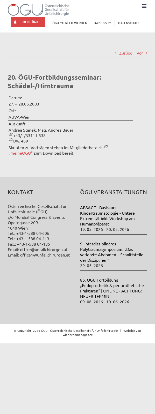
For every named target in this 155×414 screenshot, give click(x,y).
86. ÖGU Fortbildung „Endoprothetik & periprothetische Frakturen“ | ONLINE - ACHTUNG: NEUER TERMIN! (112, 287)
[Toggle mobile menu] (144, 6)
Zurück (125, 52)
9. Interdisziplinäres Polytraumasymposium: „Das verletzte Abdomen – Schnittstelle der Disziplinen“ (111, 251)
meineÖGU (20, 152)
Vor (140, 52)
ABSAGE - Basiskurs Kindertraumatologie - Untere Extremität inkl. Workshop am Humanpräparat (107, 215)
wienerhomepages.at (78, 335)
